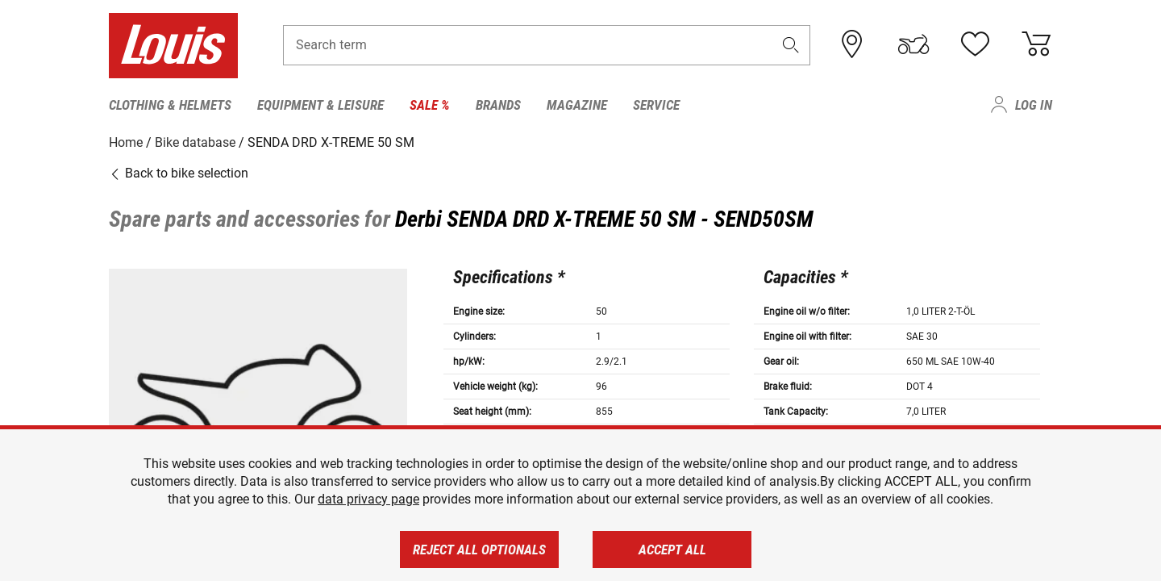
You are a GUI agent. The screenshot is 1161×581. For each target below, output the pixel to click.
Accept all (672, 549)
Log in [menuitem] (1033, 105)
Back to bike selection (178, 173)
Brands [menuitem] (498, 105)
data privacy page (368, 499)
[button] (791, 45)
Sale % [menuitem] (430, 105)
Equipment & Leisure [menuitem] (320, 105)
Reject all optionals (479, 549)
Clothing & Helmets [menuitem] (170, 105)
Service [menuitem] (656, 105)
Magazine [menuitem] (577, 105)
